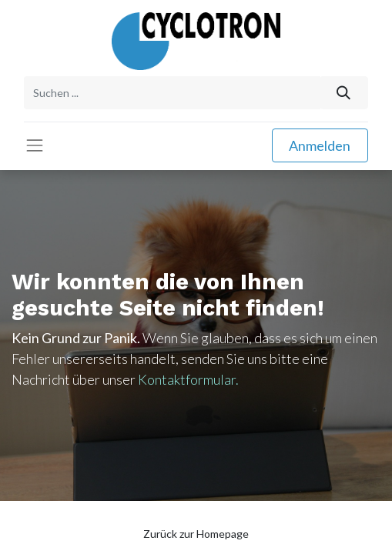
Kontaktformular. (188, 379)
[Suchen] (344, 92)
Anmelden (319, 145)
